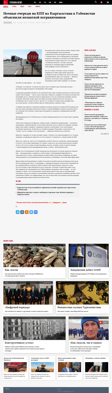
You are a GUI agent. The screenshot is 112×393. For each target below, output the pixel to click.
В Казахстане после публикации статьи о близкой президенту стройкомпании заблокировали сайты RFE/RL (95, 127)
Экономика (20, 22)
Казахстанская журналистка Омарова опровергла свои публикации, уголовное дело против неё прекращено (94, 87)
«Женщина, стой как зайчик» (96, 358)
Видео (23, 6)
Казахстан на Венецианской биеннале (14, 359)
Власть (48, 22)
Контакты (7, 388)
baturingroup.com (67, 391)
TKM (50, 2)
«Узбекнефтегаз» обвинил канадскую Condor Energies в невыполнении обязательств (94, 104)
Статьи (15, 6)
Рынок (14, 22)
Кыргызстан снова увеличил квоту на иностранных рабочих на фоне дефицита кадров (96, 67)
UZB (55, 2)
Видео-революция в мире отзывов (68, 359)
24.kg (62, 65)
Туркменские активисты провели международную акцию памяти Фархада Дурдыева (95, 96)
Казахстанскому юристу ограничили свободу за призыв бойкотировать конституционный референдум (96, 58)
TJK (45, 2)
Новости (5, 6)
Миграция (44, 22)
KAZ (35, 2)
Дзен (64, 203)
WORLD (61, 2)
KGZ (40, 2)
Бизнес (25, 22)
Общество (38, 22)
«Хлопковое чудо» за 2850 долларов (41, 359)
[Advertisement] (56, 37)
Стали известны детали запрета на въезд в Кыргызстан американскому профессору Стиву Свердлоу (96, 76)
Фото (30, 6)
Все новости (105, 134)
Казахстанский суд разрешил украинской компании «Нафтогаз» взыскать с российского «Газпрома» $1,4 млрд (96, 117)
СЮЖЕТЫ (38, 6)
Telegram (56, 203)
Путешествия (31, 22)
